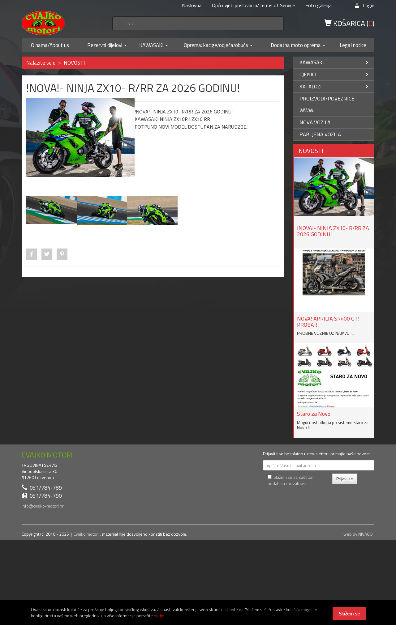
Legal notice (353, 45)
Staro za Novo (313, 414)
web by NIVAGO (358, 534)
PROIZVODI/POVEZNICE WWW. (327, 104)
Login (364, 5)
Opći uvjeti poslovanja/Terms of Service (253, 5)
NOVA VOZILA (314, 122)
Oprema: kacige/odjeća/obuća (216, 45)
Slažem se (349, 613)
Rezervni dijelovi (104, 45)
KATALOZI (333, 86)
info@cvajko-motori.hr (43, 506)
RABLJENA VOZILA (320, 134)
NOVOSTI (74, 63)
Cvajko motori (86, 534)
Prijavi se (344, 478)
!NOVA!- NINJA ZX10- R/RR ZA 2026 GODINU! (333, 231)
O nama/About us (50, 45)
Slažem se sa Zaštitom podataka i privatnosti (291, 480)
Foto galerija (318, 5)
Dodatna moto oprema (296, 45)
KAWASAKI (151, 45)
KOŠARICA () (349, 23)
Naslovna (191, 5)
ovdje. (159, 615)
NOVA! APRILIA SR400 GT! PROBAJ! (328, 321)
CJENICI (333, 74)
